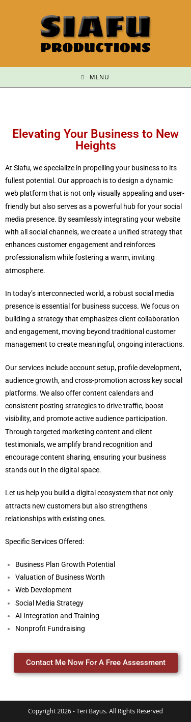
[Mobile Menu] (95, 77)
